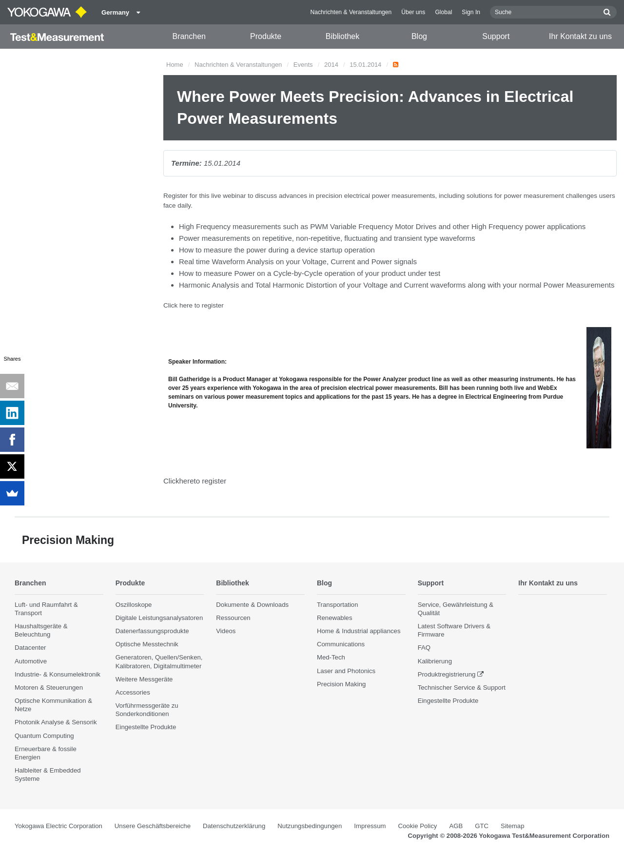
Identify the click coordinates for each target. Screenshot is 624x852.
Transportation (337, 604)
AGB (456, 826)
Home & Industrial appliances (359, 631)
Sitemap (512, 826)
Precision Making (341, 684)
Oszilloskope (134, 604)
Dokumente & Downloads (252, 604)
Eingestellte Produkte (146, 727)
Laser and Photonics (346, 671)
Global (443, 12)
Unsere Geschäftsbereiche (153, 826)
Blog (419, 36)
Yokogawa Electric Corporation (58, 826)
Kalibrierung (435, 661)
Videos (225, 631)
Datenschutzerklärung (234, 826)
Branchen (189, 36)
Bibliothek (342, 36)
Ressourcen (233, 618)
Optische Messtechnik (147, 644)
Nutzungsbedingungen (309, 826)
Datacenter (30, 648)
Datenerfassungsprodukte (152, 631)
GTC (481, 826)
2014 (331, 64)
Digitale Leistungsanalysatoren (159, 618)
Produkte (265, 36)
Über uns (413, 12)
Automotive (31, 661)
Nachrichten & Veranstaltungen (351, 12)
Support (495, 36)
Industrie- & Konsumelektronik (57, 674)
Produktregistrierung (447, 674)
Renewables (334, 618)
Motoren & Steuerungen (49, 688)
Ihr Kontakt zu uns (580, 36)
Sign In (471, 12)
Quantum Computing (44, 735)
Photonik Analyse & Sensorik (56, 722)
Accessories (133, 693)
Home (174, 64)
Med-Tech (331, 657)
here (186, 305)
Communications (341, 644)
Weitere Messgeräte (144, 679)
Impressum (370, 826)
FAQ (424, 648)
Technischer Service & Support (462, 688)
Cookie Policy (417, 826)
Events (303, 64)
